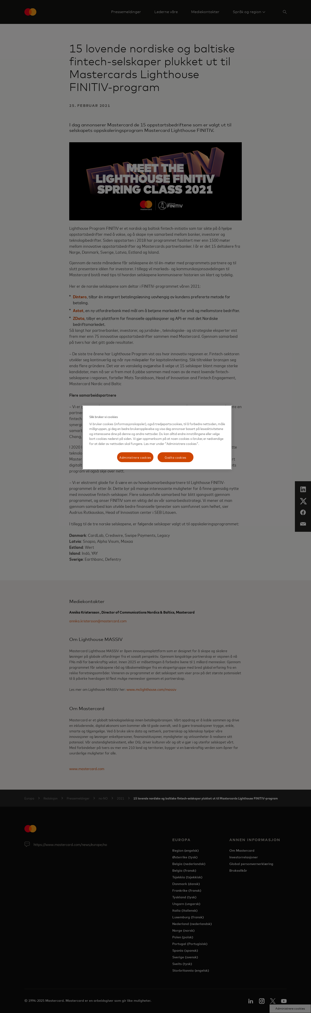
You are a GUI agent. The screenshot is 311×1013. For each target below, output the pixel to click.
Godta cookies (175, 457)
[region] (157, 437)
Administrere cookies (135, 457)
